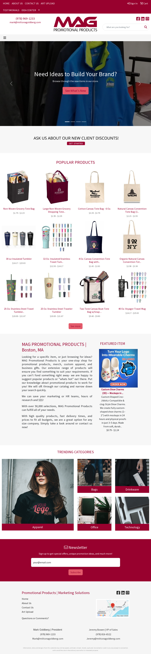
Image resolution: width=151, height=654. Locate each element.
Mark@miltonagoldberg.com (47, 638)
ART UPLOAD (48, 3)
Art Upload (27, 611)
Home (25, 598)
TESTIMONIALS (11, 10)
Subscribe (75, 572)
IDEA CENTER (28, 10)
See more (76, 326)
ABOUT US (17, 3)
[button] (11, 83)
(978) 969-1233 (25, 18)
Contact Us (28, 607)
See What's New (75, 91)
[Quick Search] (122, 27)
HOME (6, 3)
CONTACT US (32, 3)
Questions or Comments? (35, 618)
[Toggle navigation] (5, 38)
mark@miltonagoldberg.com (25, 22)
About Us (26, 603)
